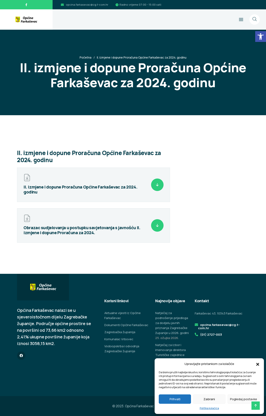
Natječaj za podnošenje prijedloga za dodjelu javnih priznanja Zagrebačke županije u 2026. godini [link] (172, 323)
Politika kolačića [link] (209, 408)
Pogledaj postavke (243, 399)
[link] (260, 36)
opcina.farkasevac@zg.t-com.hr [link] (87, 4)
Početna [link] (85, 57)
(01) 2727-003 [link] (211, 334)
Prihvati (175, 399)
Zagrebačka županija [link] (119, 332)
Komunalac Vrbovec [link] (118, 339)
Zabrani (209, 399)
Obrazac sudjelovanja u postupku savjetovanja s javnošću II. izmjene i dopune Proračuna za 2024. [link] (81, 230)
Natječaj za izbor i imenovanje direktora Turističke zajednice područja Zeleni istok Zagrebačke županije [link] (170, 355)
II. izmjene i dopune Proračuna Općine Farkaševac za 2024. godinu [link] (80, 189)
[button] (258, 364)
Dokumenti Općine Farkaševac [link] (126, 325)
